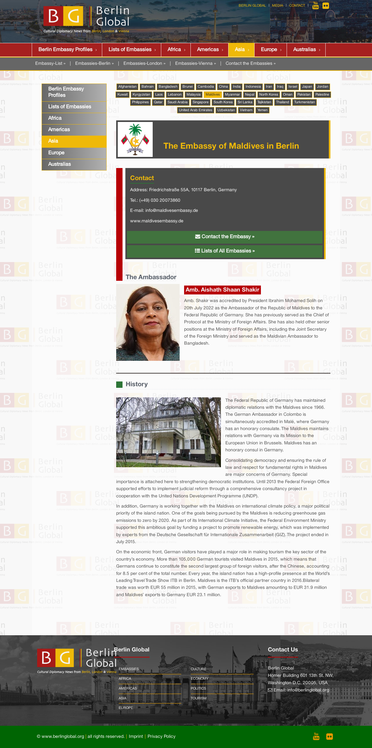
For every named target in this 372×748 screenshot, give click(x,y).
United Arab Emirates (195, 110)
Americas (208, 50)
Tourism (199, 698)
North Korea (268, 94)
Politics (198, 688)
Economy (200, 678)
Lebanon (175, 94)
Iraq (280, 86)
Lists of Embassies (130, 50)
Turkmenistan (304, 102)
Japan (307, 86)
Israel (293, 86)
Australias (304, 50)
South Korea (223, 102)
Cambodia (206, 86)
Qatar (158, 102)
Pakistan (303, 94)
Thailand (282, 102)
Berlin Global (252, 5)
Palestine (322, 94)
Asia (240, 50)
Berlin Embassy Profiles (65, 50)
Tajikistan (264, 102)
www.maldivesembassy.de (156, 221)
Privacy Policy (162, 737)
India (237, 86)
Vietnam (246, 110)
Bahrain (148, 86)
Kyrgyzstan (141, 94)
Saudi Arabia (178, 102)
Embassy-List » (50, 64)
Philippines (140, 102)
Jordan (322, 86)
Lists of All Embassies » (225, 250)
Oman (287, 94)
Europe (269, 50)
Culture (198, 669)
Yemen (262, 110)
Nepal (249, 94)
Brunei (188, 86)
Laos (159, 94)
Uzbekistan (226, 110)
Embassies (129, 669)
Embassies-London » (144, 64)
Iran (269, 86)
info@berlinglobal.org (308, 690)
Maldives (213, 94)
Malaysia (194, 94)
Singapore (201, 102)
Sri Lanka (245, 102)
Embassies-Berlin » (94, 64)
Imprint (136, 737)
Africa (174, 50)
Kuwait (122, 94)
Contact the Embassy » (224, 236)
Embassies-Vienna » (195, 64)
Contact (297, 5)
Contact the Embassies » (251, 64)
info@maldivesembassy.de (171, 211)
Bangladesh (168, 86)
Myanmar (232, 94)
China (223, 86)
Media (277, 5)
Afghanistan (127, 86)
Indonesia (253, 86)
